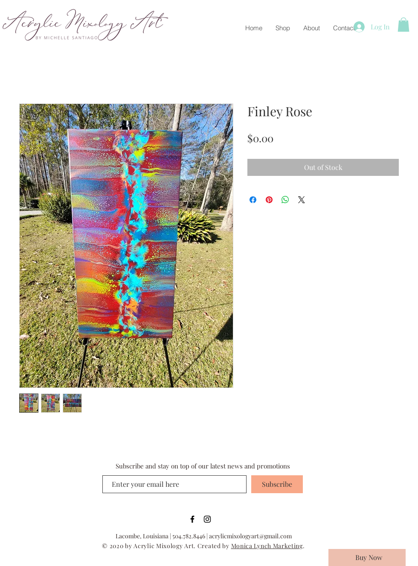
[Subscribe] (277, 484)
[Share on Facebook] (253, 200)
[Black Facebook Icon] (192, 519)
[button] (403, 24)
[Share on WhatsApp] (285, 200)
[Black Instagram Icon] (207, 519)
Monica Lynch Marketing (267, 546)
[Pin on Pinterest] (269, 200)
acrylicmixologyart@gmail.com (250, 536)
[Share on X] (301, 200)
